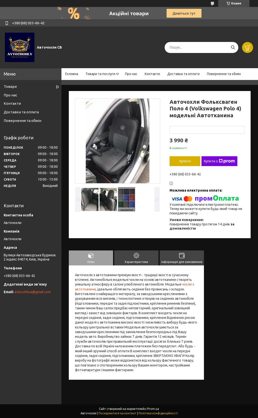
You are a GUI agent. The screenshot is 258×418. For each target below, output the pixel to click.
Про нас (131, 74)
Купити (185, 161)
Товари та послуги (100, 74)
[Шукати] (232, 47)
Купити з (219, 161)
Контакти (152, 74)
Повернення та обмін (224, 74)
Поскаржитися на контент (117, 413)
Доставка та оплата (183, 74)
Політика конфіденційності (158, 413)
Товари (10, 86)
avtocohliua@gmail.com (32, 292)
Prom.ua (153, 408)
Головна (71, 74)
